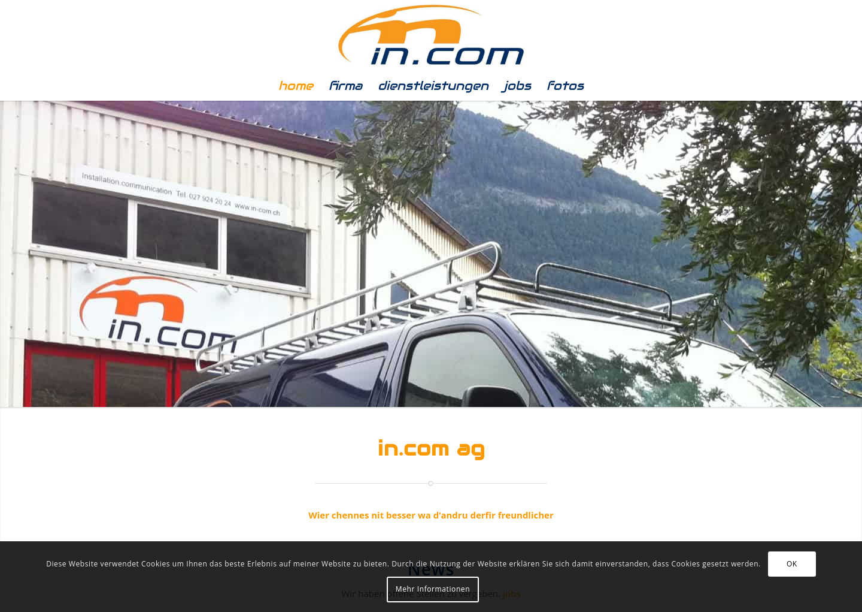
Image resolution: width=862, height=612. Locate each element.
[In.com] (431, 35)
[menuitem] (296, 86)
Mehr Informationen (433, 589)
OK (792, 564)
